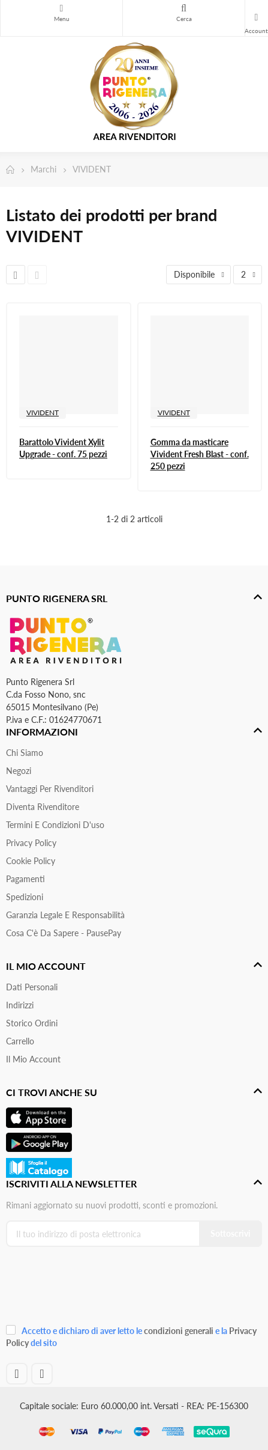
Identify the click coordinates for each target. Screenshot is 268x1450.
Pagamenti (25, 879)
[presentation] (86, 1290)
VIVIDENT (42, 412)
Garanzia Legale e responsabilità (65, 915)
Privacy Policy (31, 843)
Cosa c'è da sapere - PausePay (63, 933)
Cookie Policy (30, 861)
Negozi (18, 771)
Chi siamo (24, 753)
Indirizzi (20, 1005)
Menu (61, 8)
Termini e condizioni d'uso (55, 825)
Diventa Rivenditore (42, 807)
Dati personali (32, 987)
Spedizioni (24, 897)
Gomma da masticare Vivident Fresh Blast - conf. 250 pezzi (199, 454)
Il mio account (33, 1059)
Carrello (20, 1041)
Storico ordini (32, 1023)
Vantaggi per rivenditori (50, 789)
